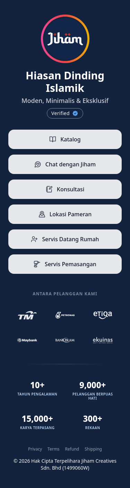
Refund (72, 449)
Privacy (35, 449)
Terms (53, 449)
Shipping (93, 449)
